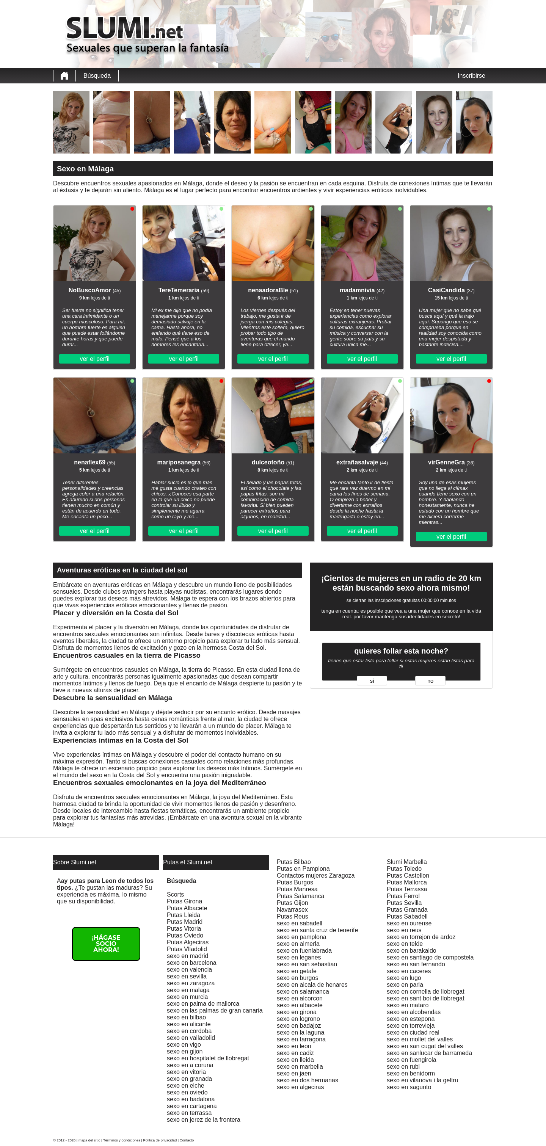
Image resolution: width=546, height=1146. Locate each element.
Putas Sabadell (407, 916)
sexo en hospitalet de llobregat (208, 1058)
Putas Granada (407, 909)
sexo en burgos (297, 978)
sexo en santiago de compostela (430, 957)
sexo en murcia (187, 997)
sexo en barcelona (192, 962)
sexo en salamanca (303, 991)
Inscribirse (471, 75)
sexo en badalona (191, 1099)
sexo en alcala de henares (312, 984)
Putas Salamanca (300, 896)
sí (372, 681)
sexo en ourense (409, 923)
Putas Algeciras (188, 942)
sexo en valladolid (191, 1038)
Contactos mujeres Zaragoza (316, 875)
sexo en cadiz (295, 1053)
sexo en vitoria (186, 1072)
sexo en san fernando (416, 964)
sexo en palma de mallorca (203, 1003)
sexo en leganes (299, 957)
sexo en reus (404, 930)
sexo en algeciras (300, 1087)
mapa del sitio (89, 1140)
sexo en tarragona (301, 1039)
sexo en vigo (184, 1044)
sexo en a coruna (190, 1065)
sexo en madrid (187, 956)
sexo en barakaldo (411, 950)
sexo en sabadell (299, 923)
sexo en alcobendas (414, 1012)
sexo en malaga (188, 990)
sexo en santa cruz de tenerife (317, 930)
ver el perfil (94, 359)
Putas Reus (292, 916)
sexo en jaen (294, 1073)
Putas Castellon (408, 875)
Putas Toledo (404, 868)
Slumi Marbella (407, 862)
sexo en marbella (300, 1066)
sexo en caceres (409, 971)
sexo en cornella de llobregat (425, 991)
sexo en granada (189, 1078)
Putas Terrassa (407, 889)
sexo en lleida (295, 1060)
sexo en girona (297, 1012)
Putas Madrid (184, 922)
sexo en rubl (403, 1066)
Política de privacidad (160, 1140)
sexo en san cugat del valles (425, 1046)
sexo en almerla (298, 944)
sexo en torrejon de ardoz (421, 937)
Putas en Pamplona (303, 868)
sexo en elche (185, 1085)
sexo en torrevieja (411, 1025)
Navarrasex (292, 909)
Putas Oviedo (185, 935)
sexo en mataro (407, 1005)
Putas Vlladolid (187, 949)
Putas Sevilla (404, 903)
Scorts (175, 894)
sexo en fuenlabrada (304, 950)
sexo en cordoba (189, 1031)
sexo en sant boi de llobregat (425, 998)
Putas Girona (184, 901)
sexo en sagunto (409, 1087)
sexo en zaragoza (191, 983)
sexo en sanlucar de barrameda (429, 1053)
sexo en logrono (298, 1019)
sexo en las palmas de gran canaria (215, 1010)
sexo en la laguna (300, 1032)
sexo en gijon (184, 1051)
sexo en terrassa (189, 1113)
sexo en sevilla (187, 976)
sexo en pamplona (301, 937)
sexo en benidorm (411, 1073)
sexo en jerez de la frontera (203, 1119)
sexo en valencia (189, 969)
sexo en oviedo (187, 1092)
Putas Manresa (297, 889)
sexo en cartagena (192, 1106)
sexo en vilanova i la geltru (422, 1080)
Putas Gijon (292, 903)
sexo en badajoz (299, 1025)
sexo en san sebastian (307, 964)
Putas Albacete (187, 908)
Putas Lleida (183, 915)
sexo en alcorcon (300, 998)
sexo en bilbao (186, 1017)
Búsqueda (97, 75)
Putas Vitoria (184, 928)
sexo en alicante (189, 1024)
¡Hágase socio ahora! (106, 943)
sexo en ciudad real (413, 1032)
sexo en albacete (300, 1005)
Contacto (187, 1140)
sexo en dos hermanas (307, 1080)
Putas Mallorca (407, 882)
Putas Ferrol (403, 896)
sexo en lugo (404, 978)
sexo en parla (405, 984)
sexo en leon (294, 1046)
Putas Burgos (295, 882)
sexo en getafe (297, 971)
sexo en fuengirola (411, 1060)
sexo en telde (405, 944)
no (430, 681)
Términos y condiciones (121, 1140)
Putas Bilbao (294, 862)
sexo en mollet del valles (420, 1039)
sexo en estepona (411, 1019)
